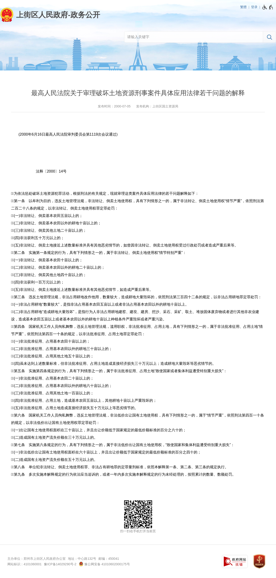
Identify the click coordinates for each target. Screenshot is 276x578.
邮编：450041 (108, 558)
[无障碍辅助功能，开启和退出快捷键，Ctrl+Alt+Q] (268, 7)
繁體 (243, 7)
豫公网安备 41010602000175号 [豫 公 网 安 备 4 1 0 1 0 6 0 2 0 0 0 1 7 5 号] (104, 564)
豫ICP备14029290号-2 (60, 564)
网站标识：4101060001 (24, 564)
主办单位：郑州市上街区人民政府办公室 (36, 558)
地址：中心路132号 (82, 558)
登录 (254, 7)
